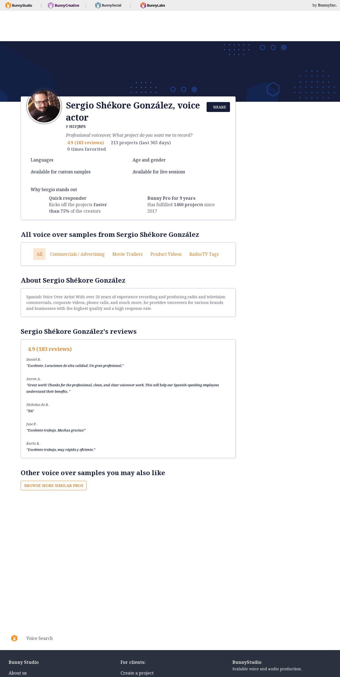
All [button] (39, 254)
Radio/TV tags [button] (204, 254)
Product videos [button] (166, 254)
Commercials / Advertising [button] (77, 254)
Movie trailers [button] (127, 254)
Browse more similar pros (53, 485)
